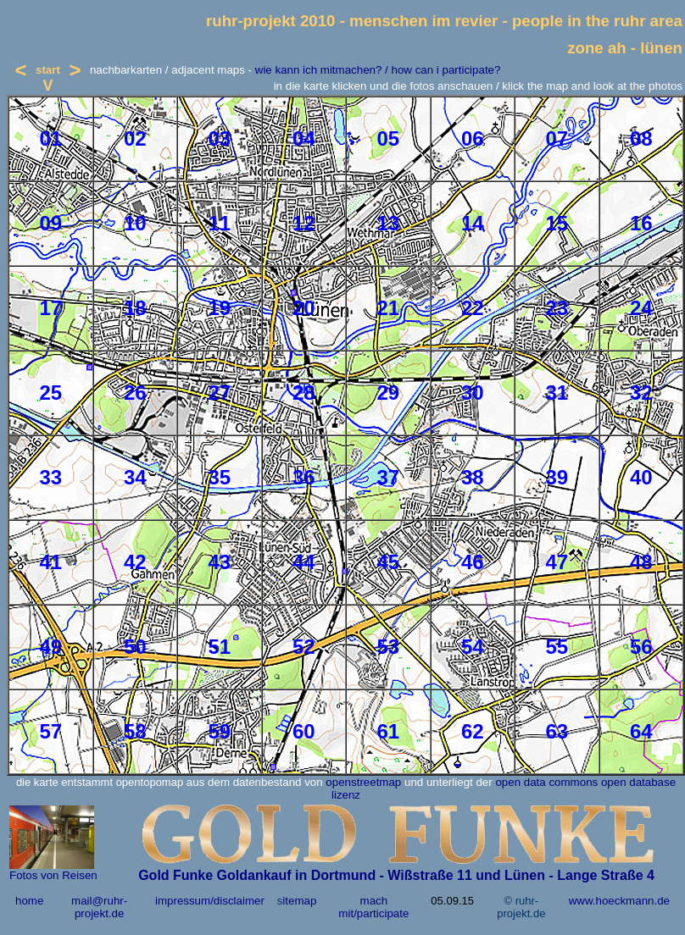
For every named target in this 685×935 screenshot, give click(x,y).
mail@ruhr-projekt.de (99, 907)
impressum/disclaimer (210, 900)
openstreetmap (363, 782)
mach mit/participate (373, 907)
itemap (299, 900)
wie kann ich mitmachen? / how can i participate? (378, 70)
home (29, 900)
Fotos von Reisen (53, 875)
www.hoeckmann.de (619, 900)
